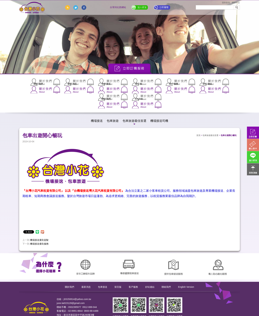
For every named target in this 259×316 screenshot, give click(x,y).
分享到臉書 (83, 7)
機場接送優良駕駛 (39, 217)
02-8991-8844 (75, 288)
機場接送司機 (159, 98)
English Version (186, 264)
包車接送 (90, 82)
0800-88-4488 (91, 288)
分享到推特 (75, 7)
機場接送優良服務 (39, 221)
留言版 (117, 264)
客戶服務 (142, 82)
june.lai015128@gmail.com (71, 280)
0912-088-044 (89, 284)
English (222, 82)
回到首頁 (226, 2)
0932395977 (74, 284)
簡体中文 (236, 2)
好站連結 (169, 82)
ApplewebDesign (65, 304)
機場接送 (97, 98)
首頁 (198, 113)
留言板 (116, 82)
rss (67, 7)
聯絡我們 (195, 82)
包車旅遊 (113, 98)
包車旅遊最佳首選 (134, 98)
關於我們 (37, 82)
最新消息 (63, 82)
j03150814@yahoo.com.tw (77, 276)
